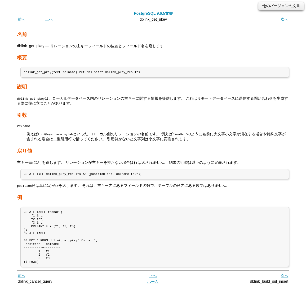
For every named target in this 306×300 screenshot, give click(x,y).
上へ (49, 19)
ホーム (153, 295)
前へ (21, 19)
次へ (284, 19)
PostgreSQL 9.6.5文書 (153, 13)
